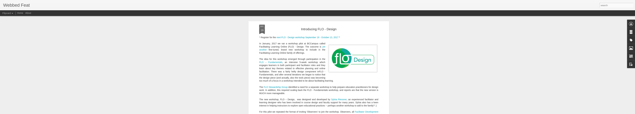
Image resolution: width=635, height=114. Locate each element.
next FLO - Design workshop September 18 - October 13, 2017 (307, 20)
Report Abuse (357, 112)
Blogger (348, 112)
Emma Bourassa (272, 105)
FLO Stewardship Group (276, 70)
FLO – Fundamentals (270, 45)
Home (20, 13)
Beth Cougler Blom (273, 108)
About (28, 13)
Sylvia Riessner (339, 82)
